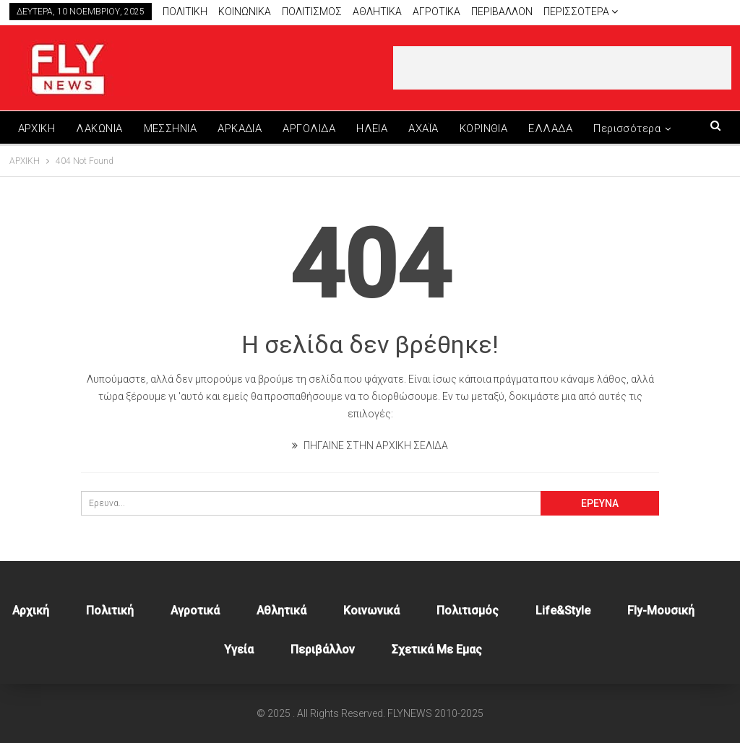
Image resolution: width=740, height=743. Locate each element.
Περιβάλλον (323, 649)
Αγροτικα (436, 11)
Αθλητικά (377, 11)
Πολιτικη (185, 11)
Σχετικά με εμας (437, 649)
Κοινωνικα (244, 11)
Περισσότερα (580, 11)
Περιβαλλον (502, 11)
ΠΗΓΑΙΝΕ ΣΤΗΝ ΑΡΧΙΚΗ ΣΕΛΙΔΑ (370, 445)
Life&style (562, 610)
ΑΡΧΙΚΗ (37, 128)
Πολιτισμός (467, 610)
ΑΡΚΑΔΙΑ (240, 128)
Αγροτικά (195, 610)
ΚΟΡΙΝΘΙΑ (484, 128)
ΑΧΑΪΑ (423, 128)
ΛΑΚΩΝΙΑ (99, 128)
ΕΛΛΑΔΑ (550, 128)
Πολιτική (110, 610)
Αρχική (30, 610)
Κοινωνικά (371, 610)
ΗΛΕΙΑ (371, 128)
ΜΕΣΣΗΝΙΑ (170, 128)
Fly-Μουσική (660, 610)
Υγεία (239, 649)
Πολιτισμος (312, 11)
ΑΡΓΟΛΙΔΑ (309, 128)
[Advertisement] (562, 68)
